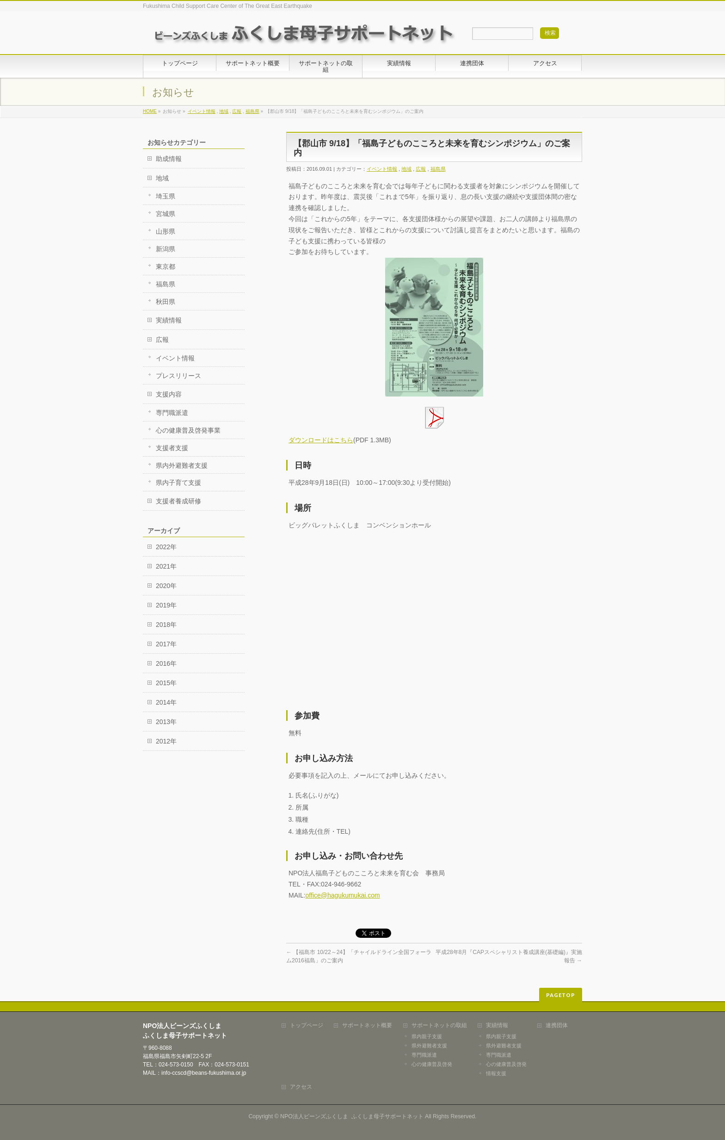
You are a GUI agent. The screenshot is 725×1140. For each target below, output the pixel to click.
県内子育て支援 (178, 482)
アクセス (301, 1087)
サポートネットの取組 (439, 1025)
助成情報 (169, 158)
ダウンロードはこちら (321, 440)
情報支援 (496, 1073)
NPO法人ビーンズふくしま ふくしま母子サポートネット (352, 1116)
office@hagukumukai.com (343, 895)
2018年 (166, 624)
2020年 (166, 585)
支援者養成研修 (178, 501)
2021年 (166, 566)
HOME (150, 111)
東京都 (165, 266)
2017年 (166, 644)
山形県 (165, 231)
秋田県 (165, 301)
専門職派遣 (172, 412)
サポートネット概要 (367, 1025)
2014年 (166, 702)
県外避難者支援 (429, 1045)
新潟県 (165, 249)
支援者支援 (172, 448)
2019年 (166, 605)
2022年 (166, 547)
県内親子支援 (427, 1036)
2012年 (166, 741)
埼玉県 (165, 196)
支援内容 (169, 394)
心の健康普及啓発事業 (188, 430)
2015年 (166, 683)
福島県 (252, 111)
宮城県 (165, 213)
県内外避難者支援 (182, 465)
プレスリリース (178, 375)
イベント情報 (201, 111)
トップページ (306, 1025)
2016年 (166, 663)
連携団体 (557, 1025)
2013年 (166, 721)
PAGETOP (560, 995)
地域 (223, 111)
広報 (236, 111)
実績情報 (169, 320)
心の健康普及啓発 (432, 1064)
